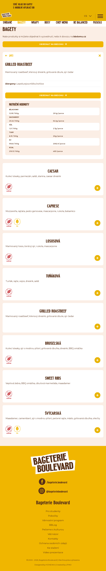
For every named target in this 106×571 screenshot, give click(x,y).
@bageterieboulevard (57, 491)
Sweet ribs (53, 378)
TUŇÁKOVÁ (53, 276)
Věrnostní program (53, 520)
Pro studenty (53, 511)
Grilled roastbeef (53, 311)
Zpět (9, 55)
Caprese (53, 206)
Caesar (53, 171)
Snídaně (7, 22)
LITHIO (68, 565)
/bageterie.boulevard (57, 482)
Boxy (47, 22)
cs (85, 16)
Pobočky (53, 515)
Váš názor (53, 534)
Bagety (22, 22)
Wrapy (35, 22)
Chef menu (62, 22)
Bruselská (53, 343)
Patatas (97, 22)
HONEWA (50, 565)
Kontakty (53, 538)
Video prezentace (53, 552)
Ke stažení (53, 548)
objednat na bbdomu (53, 44)
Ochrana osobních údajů (53, 543)
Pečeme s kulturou (53, 529)
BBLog (53, 525)
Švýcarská (53, 413)
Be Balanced (80, 22)
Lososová (53, 241)
